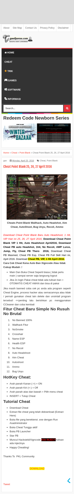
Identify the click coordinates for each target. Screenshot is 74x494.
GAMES (10, 80)
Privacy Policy (47, 28)
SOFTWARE (12, 89)
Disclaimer (63, 28)
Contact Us (31, 28)
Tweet (6, 484)
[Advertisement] (37, 12)
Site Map (17, 28)
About (6, 28)
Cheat (8, 62)
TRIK (8, 71)
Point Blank (52, 160)
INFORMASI (12, 98)
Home (9, 52)
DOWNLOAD (37, 468)
